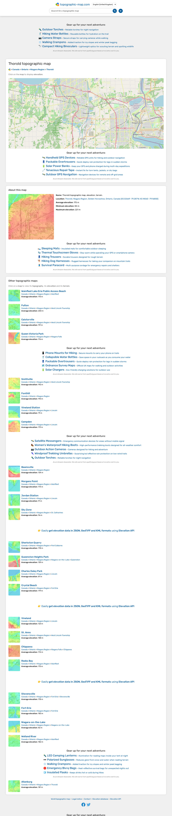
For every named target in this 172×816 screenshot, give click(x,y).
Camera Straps (51, 37)
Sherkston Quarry (31, 542)
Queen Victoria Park (32, 333)
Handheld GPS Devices (60, 157)
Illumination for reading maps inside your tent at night (103, 756)
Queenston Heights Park (35, 556)
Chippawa (26, 646)
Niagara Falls (56, 337)
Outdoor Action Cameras (50, 449)
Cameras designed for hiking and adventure (88, 449)
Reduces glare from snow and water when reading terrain (102, 760)
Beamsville (27, 467)
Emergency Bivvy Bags (61, 768)
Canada (24, 294)
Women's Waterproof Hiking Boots (56, 445)
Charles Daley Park (31, 571)
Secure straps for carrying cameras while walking (85, 38)
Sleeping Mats (51, 248)
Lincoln (54, 410)
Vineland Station (30, 407)
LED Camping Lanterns (62, 755)
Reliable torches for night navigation (82, 30)
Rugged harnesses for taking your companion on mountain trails (101, 261)
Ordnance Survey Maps (60, 365)
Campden (26, 421)
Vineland (26, 618)
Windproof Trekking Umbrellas (54, 453)
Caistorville (27, 319)
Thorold (54, 785)
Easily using (88, 530)
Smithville (27, 379)
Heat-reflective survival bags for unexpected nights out (103, 768)
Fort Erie (54, 588)
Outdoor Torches (52, 29)
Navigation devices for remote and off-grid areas (101, 174)
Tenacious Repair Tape (60, 170)
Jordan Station (29, 495)
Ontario (32, 294)
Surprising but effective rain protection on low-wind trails (100, 454)
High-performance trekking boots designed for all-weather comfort (110, 445)
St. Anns (26, 632)
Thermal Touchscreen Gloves (60, 252)
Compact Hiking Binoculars (59, 46)
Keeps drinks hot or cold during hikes (87, 772)
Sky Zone (26, 509)
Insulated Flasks (57, 772)
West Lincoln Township (60, 308)
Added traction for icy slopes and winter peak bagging (92, 42)
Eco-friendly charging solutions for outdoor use (88, 370)
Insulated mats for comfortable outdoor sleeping (84, 248)
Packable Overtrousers (60, 161)
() (111, 199)
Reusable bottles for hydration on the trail (89, 34)
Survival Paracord (53, 265)
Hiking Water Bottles (55, 33)
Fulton (25, 305)
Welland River (28, 736)
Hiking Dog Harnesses (56, 260)
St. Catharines (57, 513)
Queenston (75, 560)
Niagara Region (43, 294)
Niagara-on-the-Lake (60, 560)
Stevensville (28, 693)
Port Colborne (56, 545)
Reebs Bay (27, 660)
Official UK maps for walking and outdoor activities (100, 366)
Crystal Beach (29, 585)
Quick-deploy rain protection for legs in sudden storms (102, 162)
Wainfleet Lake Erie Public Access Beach (43, 291)
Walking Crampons (54, 42)
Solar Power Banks (58, 166)
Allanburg (26, 781)
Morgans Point (29, 481)
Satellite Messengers (48, 440)
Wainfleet (55, 294)
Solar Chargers (54, 369)
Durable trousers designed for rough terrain (83, 257)
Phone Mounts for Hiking (61, 352)
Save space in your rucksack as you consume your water (104, 357)
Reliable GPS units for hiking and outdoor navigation (101, 158)
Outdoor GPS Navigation (61, 174)
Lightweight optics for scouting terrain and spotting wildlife (106, 46)
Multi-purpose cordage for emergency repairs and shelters (92, 265)
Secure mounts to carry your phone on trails (99, 353)
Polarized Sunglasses (60, 759)
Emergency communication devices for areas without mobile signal (93, 441)
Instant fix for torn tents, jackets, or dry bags (96, 170)
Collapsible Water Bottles (61, 357)
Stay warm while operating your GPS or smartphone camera (107, 253)
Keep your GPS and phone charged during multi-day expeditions (101, 166)
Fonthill (25, 393)
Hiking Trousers (51, 256)
